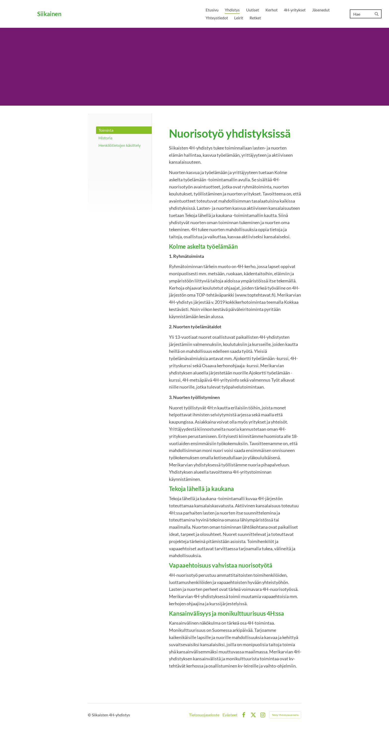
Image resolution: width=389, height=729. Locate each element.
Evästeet (230, 715)
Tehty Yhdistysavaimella (285, 714)
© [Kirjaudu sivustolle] (90, 714)
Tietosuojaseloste (204, 715)
